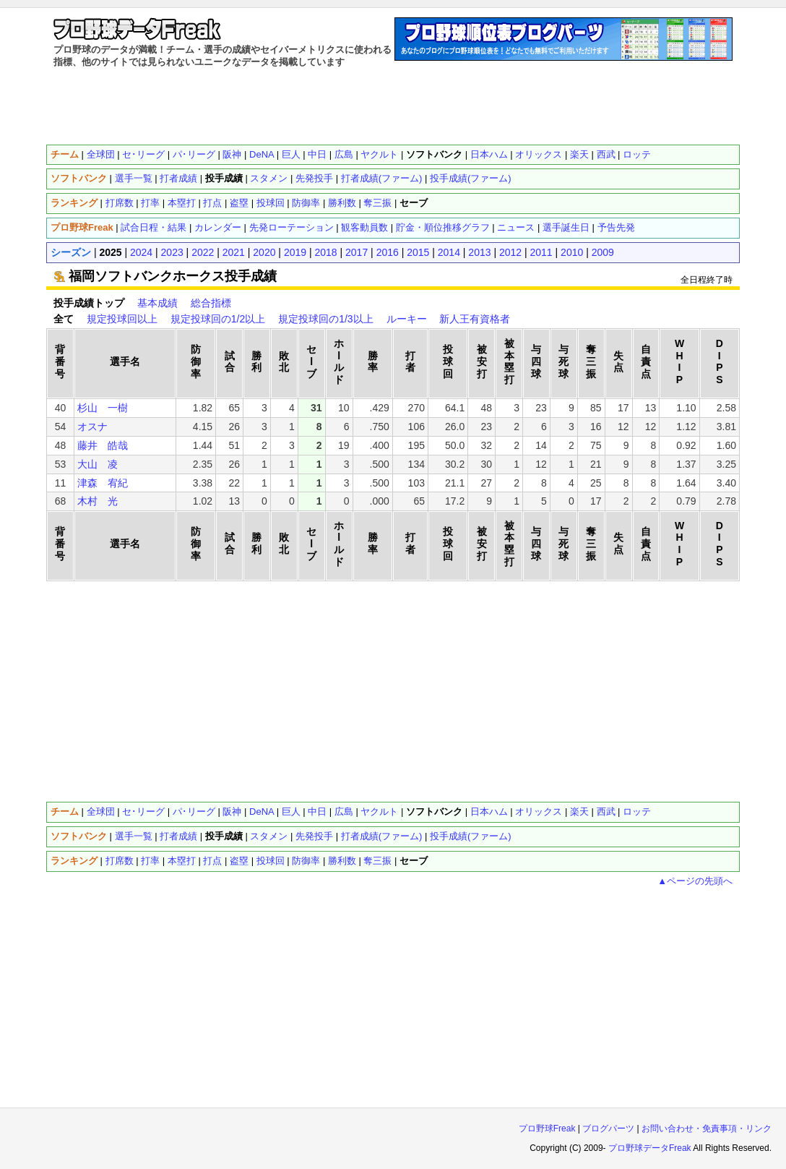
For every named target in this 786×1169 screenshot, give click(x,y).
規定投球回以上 (122, 319)
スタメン (269, 178)
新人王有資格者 (474, 319)
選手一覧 (133, 178)
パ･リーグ (194, 154)
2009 (603, 252)
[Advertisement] (393, 104)
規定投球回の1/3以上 (325, 319)
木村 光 (97, 501)
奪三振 (377, 202)
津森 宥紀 (102, 483)
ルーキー (406, 319)
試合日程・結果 (153, 227)
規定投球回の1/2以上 (217, 319)
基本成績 (157, 303)
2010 (572, 252)
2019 (295, 252)
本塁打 (182, 202)
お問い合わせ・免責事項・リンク (707, 1128)
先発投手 (314, 178)
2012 (510, 252)
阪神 (232, 154)
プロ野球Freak (547, 1128)
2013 (479, 252)
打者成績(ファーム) (382, 178)
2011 (541, 252)
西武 (606, 154)
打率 (150, 202)
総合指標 (211, 303)
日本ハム (489, 154)
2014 (449, 252)
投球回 (270, 202)
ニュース (516, 227)
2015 (418, 252)
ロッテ (637, 154)
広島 (343, 154)
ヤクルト (379, 154)
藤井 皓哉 (102, 445)
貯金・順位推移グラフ (443, 227)
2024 (141, 252)
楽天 (579, 154)
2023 (172, 252)
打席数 (119, 202)
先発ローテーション (291, 227)
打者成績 (178, 178)
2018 (325, 252)
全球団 (101, 154)
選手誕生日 (566, 227)
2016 (387, 252)
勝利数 (342, 202)
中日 (317, 154)
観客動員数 (364, 227)
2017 (356, 252)
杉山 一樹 (102, 408)
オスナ (92, 426)
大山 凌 (97, 464)
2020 (264, 252)
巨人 (291, 154)
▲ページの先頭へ (695, 880)
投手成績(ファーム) (470, 178)
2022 (202, 252)
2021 (234, 252)
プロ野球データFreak (649, 1148)
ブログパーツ (608, 1128)
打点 (212, 202)
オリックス (538, 154)
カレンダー (217, 227)
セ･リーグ (143, 154)
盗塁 (239, 202)
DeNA (261, 154)
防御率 (306, 202)
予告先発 (616, 227)
